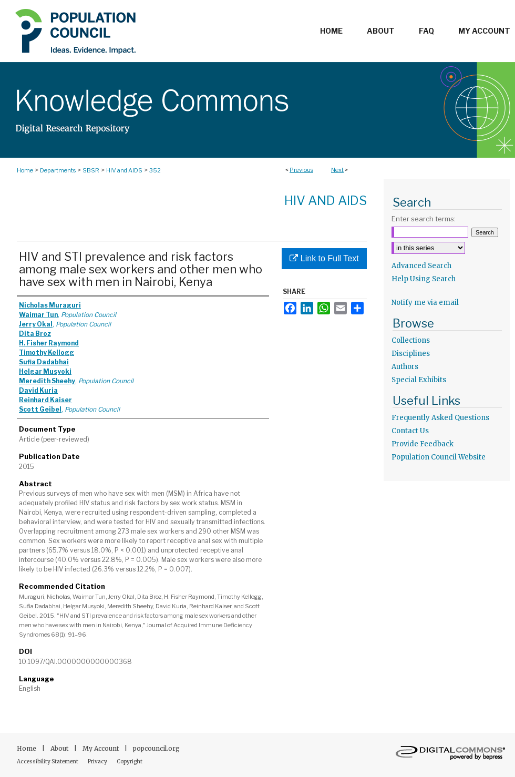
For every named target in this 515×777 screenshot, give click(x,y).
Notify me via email (425, 302)
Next (337, 169)
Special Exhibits (419, 379)
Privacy (98, 761)
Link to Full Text (324, 258)
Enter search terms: (424, 218)
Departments (58, 170)
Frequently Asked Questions (440, 417)
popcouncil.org (156, 748)
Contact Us (410, 430)
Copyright (129, 761)
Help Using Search (424, 278)
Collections (411, 340)
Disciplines (411, 353)
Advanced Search (421, 265)
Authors (405, 366)
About (60, 748)
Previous (301, 169)
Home (25, 170)
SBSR (91, 170)
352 (155, 170)
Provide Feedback (423, 443)
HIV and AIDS (124, 170)
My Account (101, 748)
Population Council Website (439, 457)
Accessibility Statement (48, 761)
